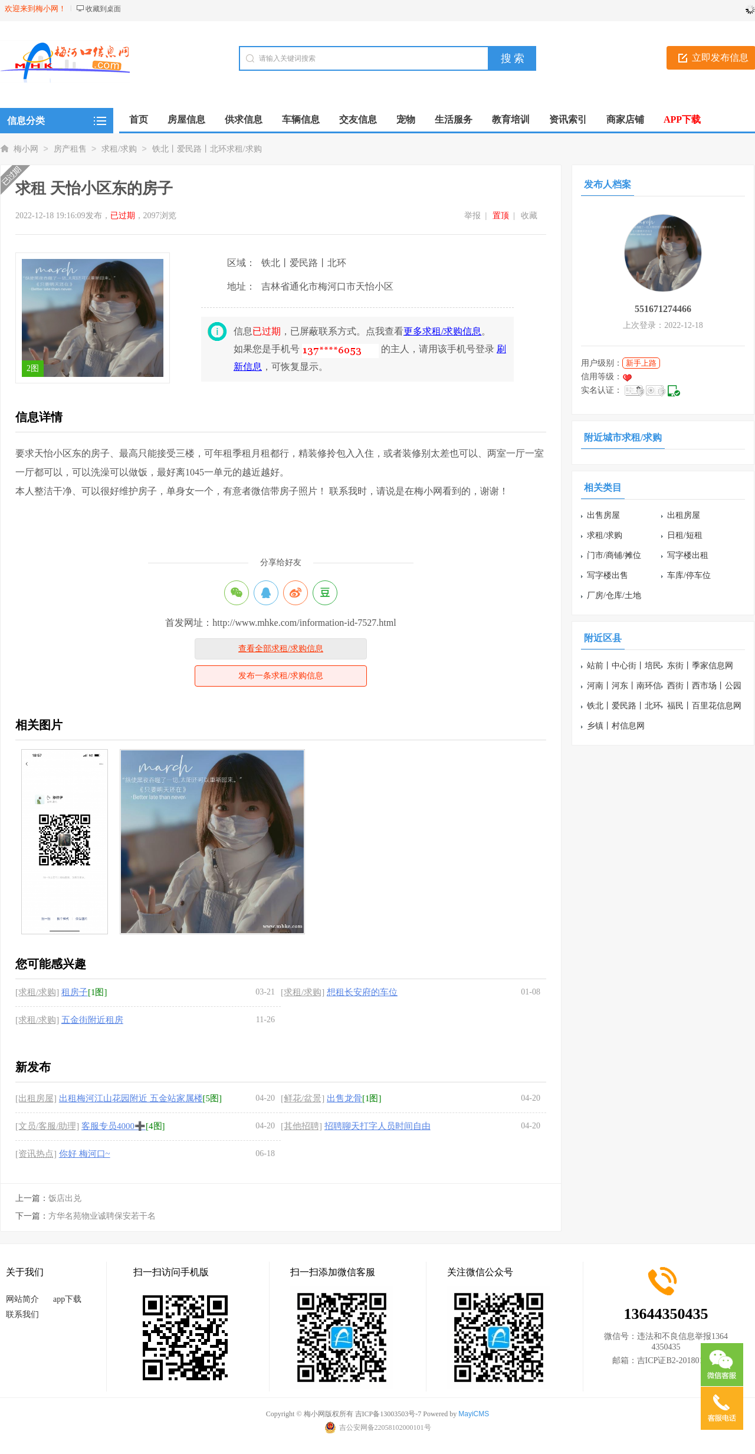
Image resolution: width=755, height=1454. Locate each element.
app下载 (67, 1299)
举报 (472, 215)
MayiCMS (473, 1414)
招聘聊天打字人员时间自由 (377, 1126)
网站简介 (22, 1299)
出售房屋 (603, 515)
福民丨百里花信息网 (704, 705)
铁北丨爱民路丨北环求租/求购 (207, 149)
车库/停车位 (689, 575)
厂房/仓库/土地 (614, 595)
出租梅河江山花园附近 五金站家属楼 (131, 1098)
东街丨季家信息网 (700, 665)
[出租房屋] (36, 1098)
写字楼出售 (607, 575)
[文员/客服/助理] (47, 1126)
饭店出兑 (64, 1198)
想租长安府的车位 (362, 992)
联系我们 (22, 1314)
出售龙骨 (344, 1098)
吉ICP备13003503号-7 (388, 1414)
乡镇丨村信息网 (616, 725)
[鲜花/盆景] (302, 1098)
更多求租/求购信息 (442, 331)
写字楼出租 (687, 555)
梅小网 (26, 149)
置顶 (501, 215)
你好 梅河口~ (84, 1153)
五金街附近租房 (92, 1020)
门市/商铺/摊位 (614, 555)
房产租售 (70, 149)
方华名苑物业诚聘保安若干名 (102, 1216)
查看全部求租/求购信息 (280, 648)
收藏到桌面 (103, 9)
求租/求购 (119, 149)
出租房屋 (683, 515)
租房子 (74, 992)
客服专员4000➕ (113, 1126)
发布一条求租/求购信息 (280, 675)
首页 (138, 119)
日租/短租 (685, 535)
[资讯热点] (36, 1153)
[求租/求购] (37, 992)
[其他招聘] (301, 1126)
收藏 (529, 215)
